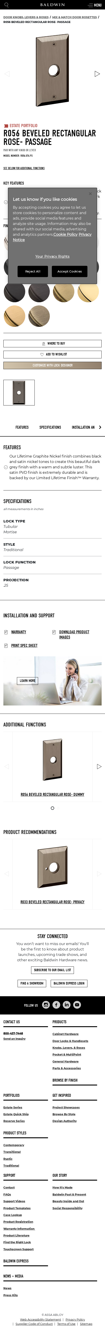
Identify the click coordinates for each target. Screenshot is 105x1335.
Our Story (59, 1175)
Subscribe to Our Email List (52, 970)
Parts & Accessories (66, 1068)
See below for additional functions (24, 168)
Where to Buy (53, 343)
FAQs (7, 1194)
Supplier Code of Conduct (34, 1324)
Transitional (12, 1152)
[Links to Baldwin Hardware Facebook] (56, 1005)
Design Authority (64, 1121)
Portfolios (11, 1095)
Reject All (33, 271)
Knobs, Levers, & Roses (68, 1047)
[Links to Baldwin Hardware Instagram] (46, 1005)
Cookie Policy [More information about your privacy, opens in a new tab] (65, 234)
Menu (94, 5)
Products (59, 1022)
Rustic (7, 1159)
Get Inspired (61, 1095)
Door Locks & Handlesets (70, 1041)
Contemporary (13, 1145)
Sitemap (86, 1324)
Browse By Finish (65, 1080)
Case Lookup (12, 1215)
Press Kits (10, 1295)
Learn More (27, 681)
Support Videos (14, 1201)
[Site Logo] (52, 4)
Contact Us (11, 1022)
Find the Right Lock (17, 1242)
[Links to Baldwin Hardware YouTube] (77, 1005)
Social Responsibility (67, 1208)
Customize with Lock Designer (53, 365)
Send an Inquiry (14, 1038)
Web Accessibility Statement (40, 1319)
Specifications (50, 427)
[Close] (90, 193)
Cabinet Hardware (65, 1034)
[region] (52, 236)
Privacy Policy (75, 1319)
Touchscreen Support (18, 1249)
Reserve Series (14, 1121)
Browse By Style (63, 1114)
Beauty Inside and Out (68, 1201)
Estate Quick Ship (16, 1114)
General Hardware (65, 1061)
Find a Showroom (32, 983)
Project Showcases (66, 1107)
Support (9, 1175)
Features (22, 427)
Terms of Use (66, 1324)
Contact (9, 1187)
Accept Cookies (69, 271)
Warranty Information (19, 1228)
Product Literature (16, 1235)
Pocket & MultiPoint (66, 1054)
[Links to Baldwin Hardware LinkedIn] (67, 1005)
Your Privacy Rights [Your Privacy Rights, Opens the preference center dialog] (52, 256)
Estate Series (12, 1107)
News (7, 1288)
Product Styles (14, 1133)
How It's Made (62, 1187)
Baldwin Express (16, 1261)
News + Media (13, 1276)
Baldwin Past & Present (69, 1194)
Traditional (11, 1165)
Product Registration (18, 1221)
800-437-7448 (13, 1033)
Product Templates (17, 1208)
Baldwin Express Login (69, 983)
